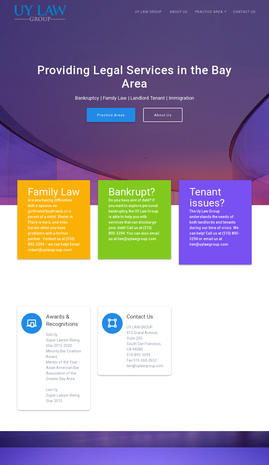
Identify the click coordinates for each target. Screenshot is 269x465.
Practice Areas (111, 122)
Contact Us (244, 12)
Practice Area (209, 12)
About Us (178, 12)
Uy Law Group (148, 12)
